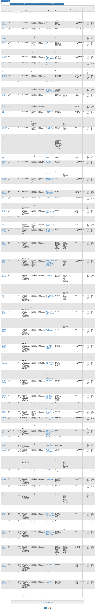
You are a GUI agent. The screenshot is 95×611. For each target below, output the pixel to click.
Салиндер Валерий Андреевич (3, 70)
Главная (43, 602)
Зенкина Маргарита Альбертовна (3, 319)
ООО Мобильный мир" (50, 36)
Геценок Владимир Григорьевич (3, 486)
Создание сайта (49, 602)
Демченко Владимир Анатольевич (3, 403)
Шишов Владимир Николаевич (3, 243)
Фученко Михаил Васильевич (3, 337)
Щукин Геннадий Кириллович (3, 14)
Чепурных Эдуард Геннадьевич (3, 37)
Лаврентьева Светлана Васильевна (3, 346)
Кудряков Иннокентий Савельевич (3, 354)
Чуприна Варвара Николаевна (3, 29)
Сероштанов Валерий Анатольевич (3, 381)
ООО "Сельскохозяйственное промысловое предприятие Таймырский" (50, 52)
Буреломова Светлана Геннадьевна (3, 136)
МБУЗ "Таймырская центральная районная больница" (50, 156)
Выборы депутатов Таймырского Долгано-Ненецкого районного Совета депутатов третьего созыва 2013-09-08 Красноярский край (37, 3)
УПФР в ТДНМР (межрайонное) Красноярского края (49, 450)
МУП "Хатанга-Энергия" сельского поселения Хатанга (50, 305)
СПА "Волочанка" (49, 336)
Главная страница (5, 1)
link (83, 13)
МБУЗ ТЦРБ (48, 22)
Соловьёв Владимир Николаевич (3, 63)
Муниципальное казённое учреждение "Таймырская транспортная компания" (50, 238)
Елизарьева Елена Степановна (3, 330)
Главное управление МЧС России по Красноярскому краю (49, 557)
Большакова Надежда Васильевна (3, 539)
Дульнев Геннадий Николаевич (3, 532)
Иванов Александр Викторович (3, 118)
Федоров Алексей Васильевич (3, 494)
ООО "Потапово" (49, 252)
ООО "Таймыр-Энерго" (50, 493)
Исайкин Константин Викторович (3, 312)
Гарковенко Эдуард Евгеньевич (3, 236)
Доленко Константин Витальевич (3, 573)
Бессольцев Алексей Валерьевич (3, 162)
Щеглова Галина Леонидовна (3, 23)
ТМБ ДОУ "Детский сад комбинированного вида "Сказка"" (50, 319)
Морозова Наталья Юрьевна (3, 296)
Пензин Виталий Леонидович (3, 217)
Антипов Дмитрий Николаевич (3, 198)
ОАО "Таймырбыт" (49, 380)
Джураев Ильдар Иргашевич (3, 557)
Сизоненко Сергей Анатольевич (3, 275)
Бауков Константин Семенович (3, 185)
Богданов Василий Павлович (3, 156)
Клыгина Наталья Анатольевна (3, 112)
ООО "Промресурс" (49, 485)
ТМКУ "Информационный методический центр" (49, 192)
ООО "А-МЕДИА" (49, 197)
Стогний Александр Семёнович (3, 205)
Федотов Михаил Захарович (3, 51)
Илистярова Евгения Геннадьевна (3, 230)
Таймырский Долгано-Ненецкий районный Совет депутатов (50, 205)
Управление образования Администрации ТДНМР (50, 539)
